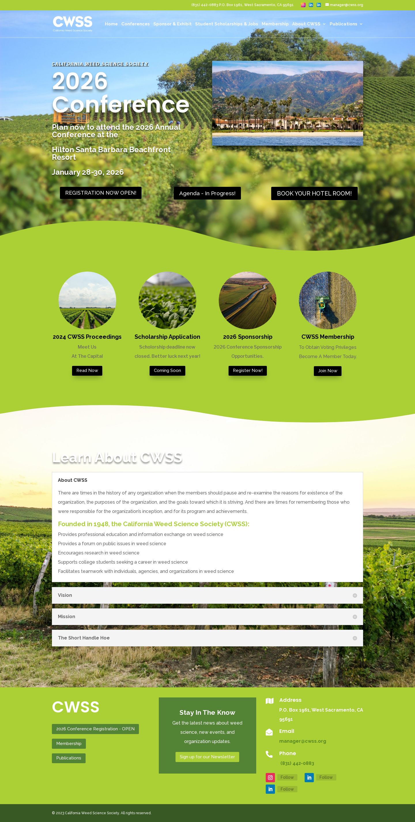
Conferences (135, 24)
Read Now (87, 370)
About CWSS (306, 24)
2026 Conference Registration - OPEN (95, 728)
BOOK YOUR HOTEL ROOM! (314, 193)
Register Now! (248, 370)
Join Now (327, 370)
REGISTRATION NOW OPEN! (100, 193)
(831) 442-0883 (296, 763)
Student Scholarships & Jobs (226, 24)
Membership (275, 24)
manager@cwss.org (302, 741)
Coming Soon (167, 370)
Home (111, 24)
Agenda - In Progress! (207, 193)
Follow (287, 777)
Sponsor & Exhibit (172, 24)
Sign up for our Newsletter (207, 756)
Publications (343, 24)
